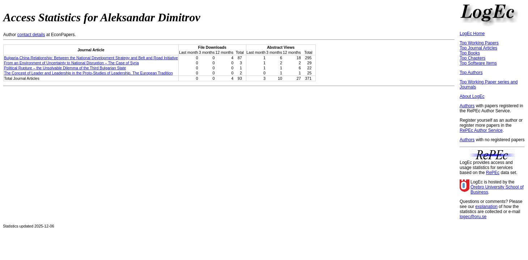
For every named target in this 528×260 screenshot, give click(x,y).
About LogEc (472, 96)
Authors (467, 105)
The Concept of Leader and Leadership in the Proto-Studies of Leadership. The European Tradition (88, 73)
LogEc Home (472, 33)
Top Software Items (478, 63)
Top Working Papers (479, 43)
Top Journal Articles (478, 48)
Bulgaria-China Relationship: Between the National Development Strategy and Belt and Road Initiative (91, 58)
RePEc (492, 172)
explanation (486, 206)
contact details (31, 34)
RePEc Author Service (481, 130)
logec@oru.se (473, 216)
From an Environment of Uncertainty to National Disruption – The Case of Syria (71, 63)
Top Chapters (472, 58)
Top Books (470, 53)
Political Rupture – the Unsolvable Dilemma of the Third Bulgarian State (65, 68)
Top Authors (471, 72)
